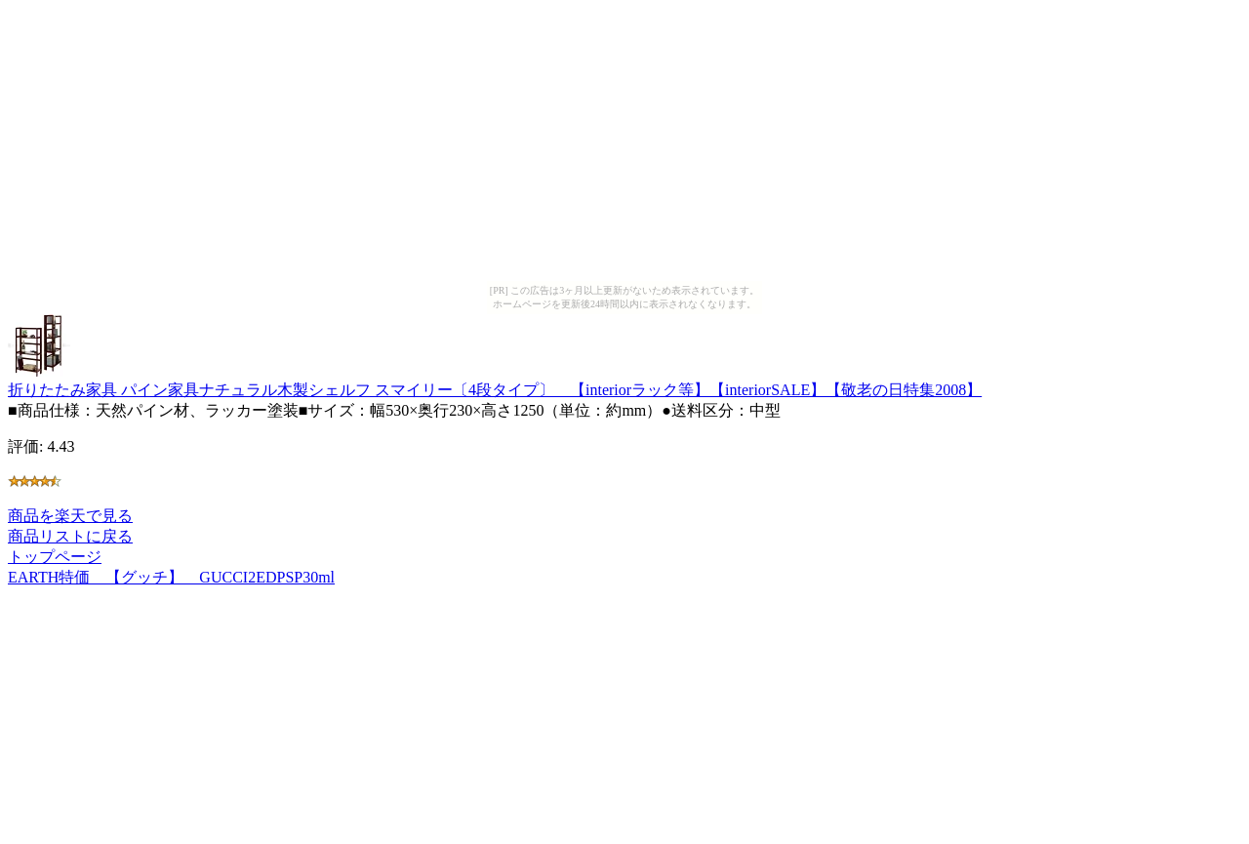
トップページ (54, 556)
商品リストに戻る (70, 536)
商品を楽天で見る (70, 515)
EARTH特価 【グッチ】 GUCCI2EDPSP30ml (171, 577)
